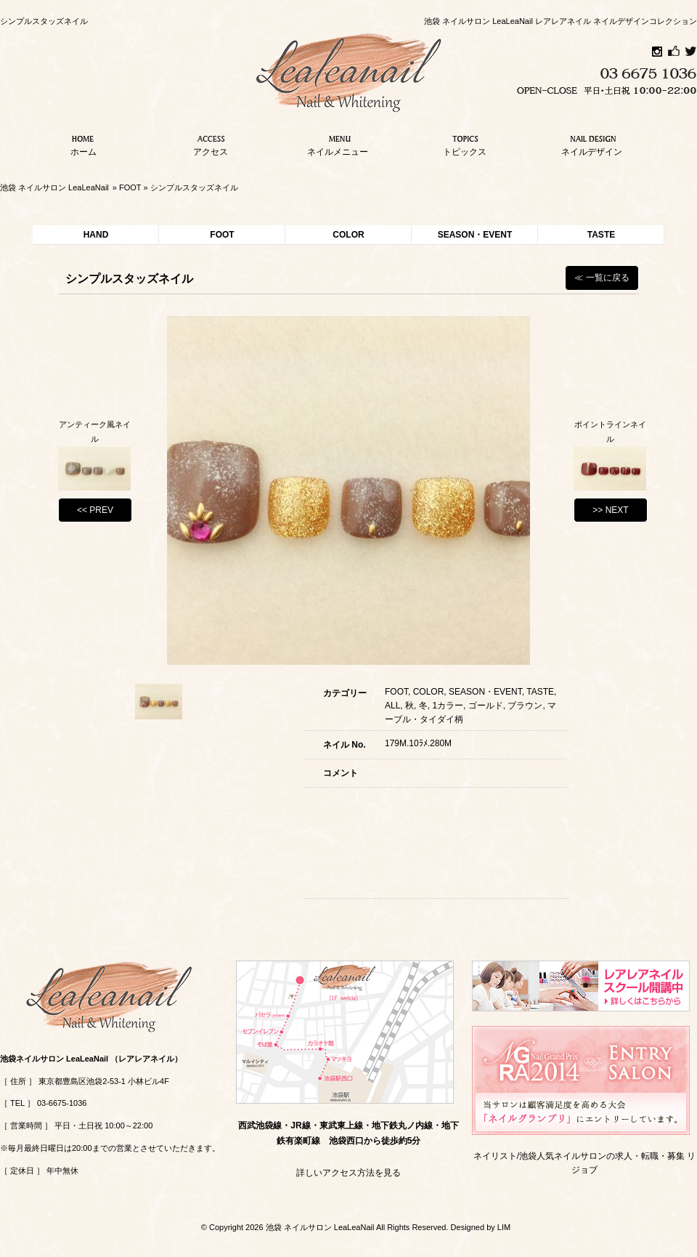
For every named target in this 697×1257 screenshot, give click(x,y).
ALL (392, 705)
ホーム (83, 144)
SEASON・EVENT (475, 235)
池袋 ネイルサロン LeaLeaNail (54, 187)
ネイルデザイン (592, 144)
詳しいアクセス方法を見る (348, 1173)
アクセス (210, 144)
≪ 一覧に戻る (601, 277)
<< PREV (95, 510)
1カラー (447, 705)
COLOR (348, 235)
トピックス (465, 144)
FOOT (130, 187)
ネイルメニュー (338, 144)
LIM (503, 1227)
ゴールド (485, 705)
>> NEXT (610, 510)
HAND (96, 235)
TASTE (601, 235)
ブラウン (525, 705)
